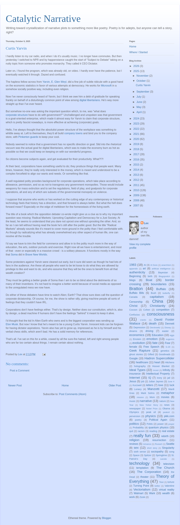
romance (147, 444)
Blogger (106, 518)
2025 (136, 71)
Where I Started (138, 52)
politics (134, 423)
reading (153, 431)
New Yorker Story (149, 405)
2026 (136, 66)
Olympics (134, 412)
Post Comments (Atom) (72, 394)
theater (144, 476)
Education (157, 335)
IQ (149, 377)
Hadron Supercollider (159, 358)
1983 (132, 264)
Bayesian (163, 272)
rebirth (165, 436)
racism (141, 431)
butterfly (166, 293)
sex (136, 447)
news (167, 405)
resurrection (159, 440)
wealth (166, 493)
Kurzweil (137, 385)
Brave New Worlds (36, 254)
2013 (136, 174)
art (144, 268)
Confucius (134, 314)
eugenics (170, 339)
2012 (136, 179)
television (168, 463)
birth (150, 276)
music (132, 401)
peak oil (151, 412)
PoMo (150, 424)
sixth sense (140, 451)
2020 (136, 139)
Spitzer (147, 455)
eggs (172, 335)
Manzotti (153, 389)
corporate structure (17, 115)
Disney (167, 327)
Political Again (158, 419)
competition (163, 309)
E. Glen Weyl (58, 82)
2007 (136, 205)
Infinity (166, 370)
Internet (134, 377)
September (143, 91)
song (171, 451)
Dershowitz (155, 327)
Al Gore (154, 265)
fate (155, 343)
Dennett (169, 323)
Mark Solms (147, 393)
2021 (136, 134)
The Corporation (149, 471)
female (133, 346)
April (139, 112)
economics (136, 335)
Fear (167, 343)
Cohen (146, 309)
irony (159, 378)
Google (133, 358)
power (160, 424)
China (157, 301)
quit (131, 431)
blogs (132, 280)
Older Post (115, 385)
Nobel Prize (152, 408)
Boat (149, 280)
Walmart (138, 493)
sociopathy (157, 451)
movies (165, 397)
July (139, 96)
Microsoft (106, 85)
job (142, 381)
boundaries (158, 284)
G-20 (168, 347)
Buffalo (161, 289)
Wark (152, 493)
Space (136, 455)
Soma (14, 254)
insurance (135, 373)
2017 (136, 154)
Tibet (161, 482)
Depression (139, 327)
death (153, 323)
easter (165, 331)
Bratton (136, 288)
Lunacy (138, 389)
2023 (136, 123)
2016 (136, 159)
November (142, 75)
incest (156, 370)
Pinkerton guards (28, 137)
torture (170, 482)
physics (150, 416)
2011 (136, 185)
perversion (134, 416)
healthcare (142, 362)
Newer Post (15, 385)
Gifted (151, 354)
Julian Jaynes (156, 381)
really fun (142, 435)
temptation (142, 467)
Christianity (157, 305)
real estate (168, 431)
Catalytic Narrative (43, 18)
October (141, 80)
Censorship (136, 301)
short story (152, 448)
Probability (138, 427)
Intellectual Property (158, 373)
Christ (133, 305)
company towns (73, 133)
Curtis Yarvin (143, 85)
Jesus (132, 381)
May (139, 107)
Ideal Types (137, 370)
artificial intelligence (161, 268)
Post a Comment (19, 370)
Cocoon (133, 309)
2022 (136, 128)
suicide (163, 459)
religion (134, 440)
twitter (157, 486)
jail (168, 378)
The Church (165, 467)
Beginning (135, 276)
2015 (136, 164)
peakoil (166, 412)
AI (145, 265)
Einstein (137, 339)
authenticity (137, 272)
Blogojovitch (164, 276)
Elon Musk (12, 324)
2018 (136, 149)
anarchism (166, 265)
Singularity (168, 447)
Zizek (142, 497)
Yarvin (46, 82)
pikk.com (169, 416)
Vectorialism (141, 489)
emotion (152, 339)
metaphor (167, 393)
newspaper (135, 408)
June (139, 102)
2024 (136, 118)
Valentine (169, 485)
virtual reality (166, 489)
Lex (146, 223)
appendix (133, 268)
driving (149, 331)
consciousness (160, 314)
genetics (165, 350)
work (132, 497)
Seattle (170, 443)
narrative (146, 401)
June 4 (171, 381)
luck (172, 385)
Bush (153, 293)
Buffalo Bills (136, 293)
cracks (143, 320)
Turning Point (141, 485)
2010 (136, 190)
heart (157, 362)
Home (65, 385)
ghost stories (136, 354)
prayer (171, 424)
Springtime (161, 455)
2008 (136, 200)
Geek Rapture (139, 350)
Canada (133, 297)
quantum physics (159, 427)
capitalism (157, 296)
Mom (152, 397)
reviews (133, 443)
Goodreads (164, 354)
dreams (133, 331)
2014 (136, 169)
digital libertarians (90, 100)
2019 (136, 144)
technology (139, 463)
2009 (136, 195)
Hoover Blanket (161, 366)
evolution (138, 343)
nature (162, 401)
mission (140, 397)
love (160, 385)
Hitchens (169, 362)
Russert (158, 444)
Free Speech (151, 346)
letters (149, 385)
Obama (166, 408)
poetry (138, 420)
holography (140, 366)
